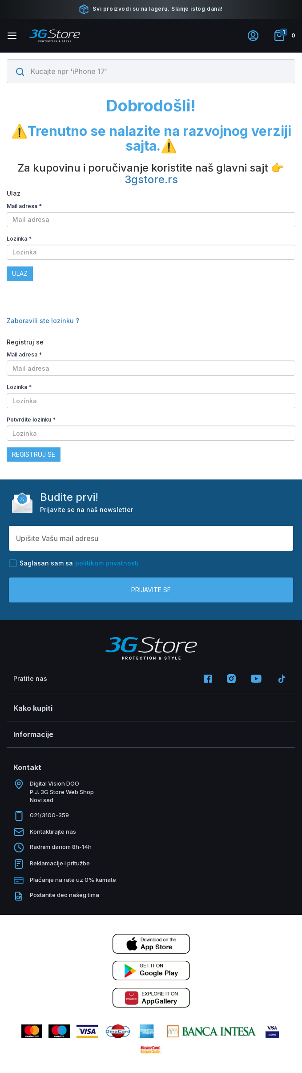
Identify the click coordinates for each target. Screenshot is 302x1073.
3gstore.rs (151, 179)
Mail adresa (24, 206)
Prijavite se (151, 590)
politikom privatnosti (107, 563)
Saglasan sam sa (74, 563)
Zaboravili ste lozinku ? (43, 320)
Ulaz (20, 273)
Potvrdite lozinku (31, 419)
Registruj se (33, 454)
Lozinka (19, 238)
